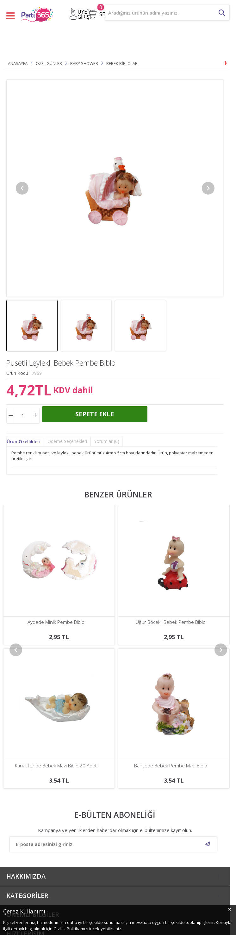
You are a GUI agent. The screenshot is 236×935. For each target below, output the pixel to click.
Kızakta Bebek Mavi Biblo (171, 622)
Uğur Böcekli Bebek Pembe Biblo (56, 622)
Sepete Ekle (94, 414)
